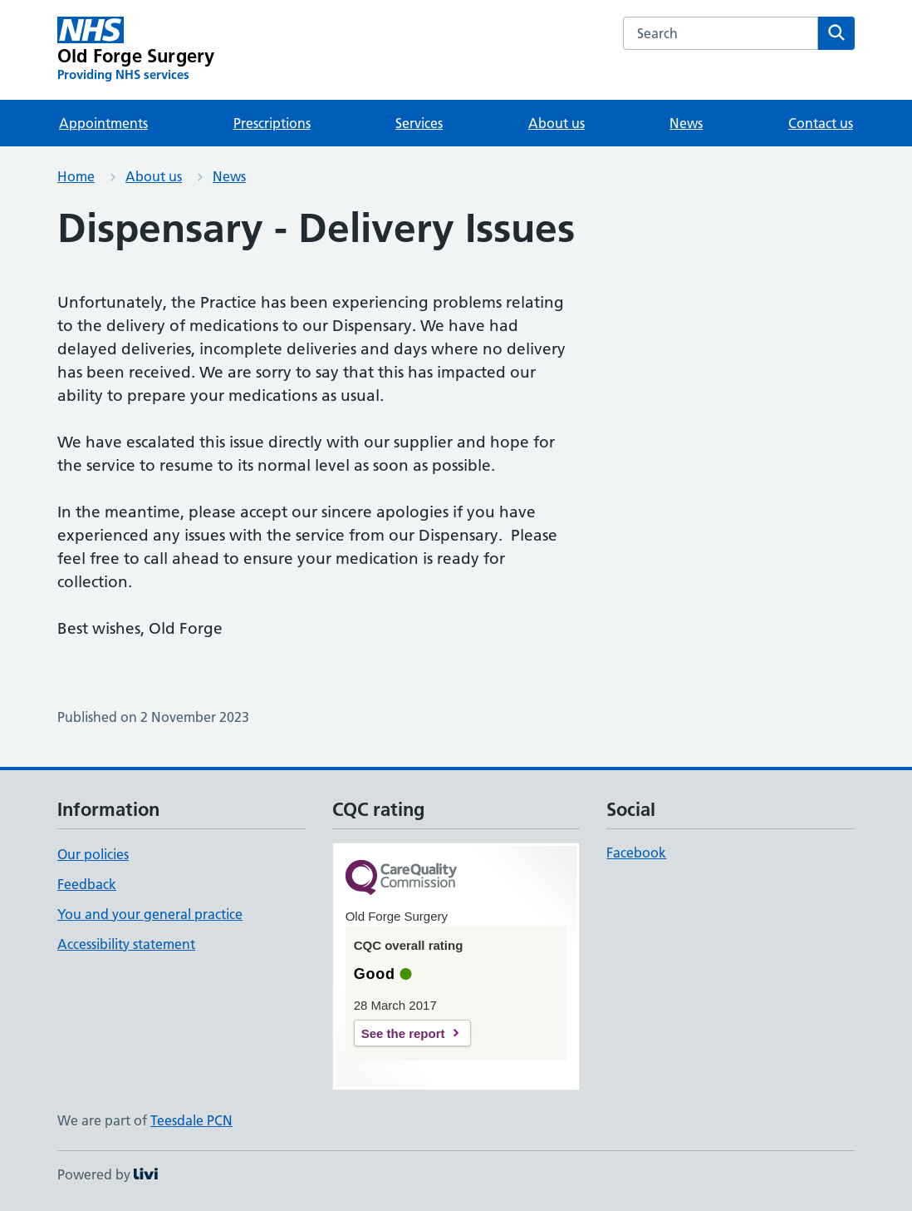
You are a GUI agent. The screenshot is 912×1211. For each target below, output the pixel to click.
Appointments (103, 123)
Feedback (86, 884)
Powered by (107, 1174)
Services (419, 123)
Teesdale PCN (191, 1120)
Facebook (636, 852)
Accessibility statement (126, 944)
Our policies (93, 854)
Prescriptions (272, 123)
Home (76, 176)
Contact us (820, 123)
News (686, 123)
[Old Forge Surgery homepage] (135, 50)
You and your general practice (150, 914)
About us (556, 123)
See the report (403, 1033)
